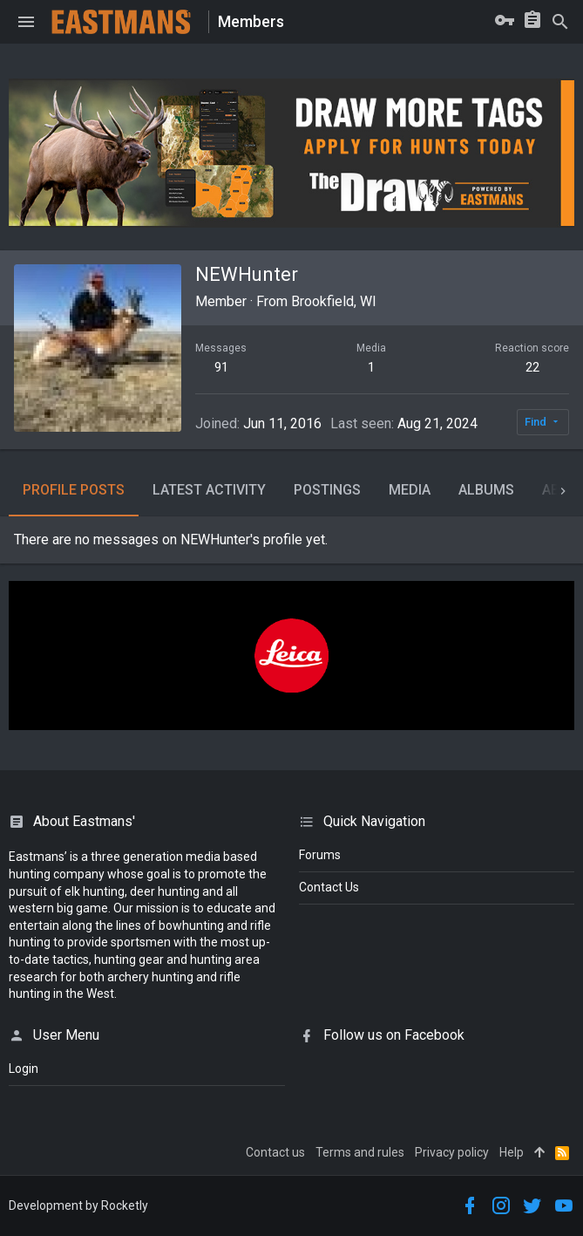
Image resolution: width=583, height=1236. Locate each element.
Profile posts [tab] (74, 489)
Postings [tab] (327, 489)
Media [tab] (409, 489)
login (23, 1069)
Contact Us (329, 887)
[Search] (560, 22)
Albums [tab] (486, 489)
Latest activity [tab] (209, 489)
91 (221, 367)
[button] (26, 21)
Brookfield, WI (333, 301)
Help (511, 1152)
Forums (320, 855)
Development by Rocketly (78, 1205)
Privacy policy (452, 1152)
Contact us (275, 1152)
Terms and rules (359, 1152)
